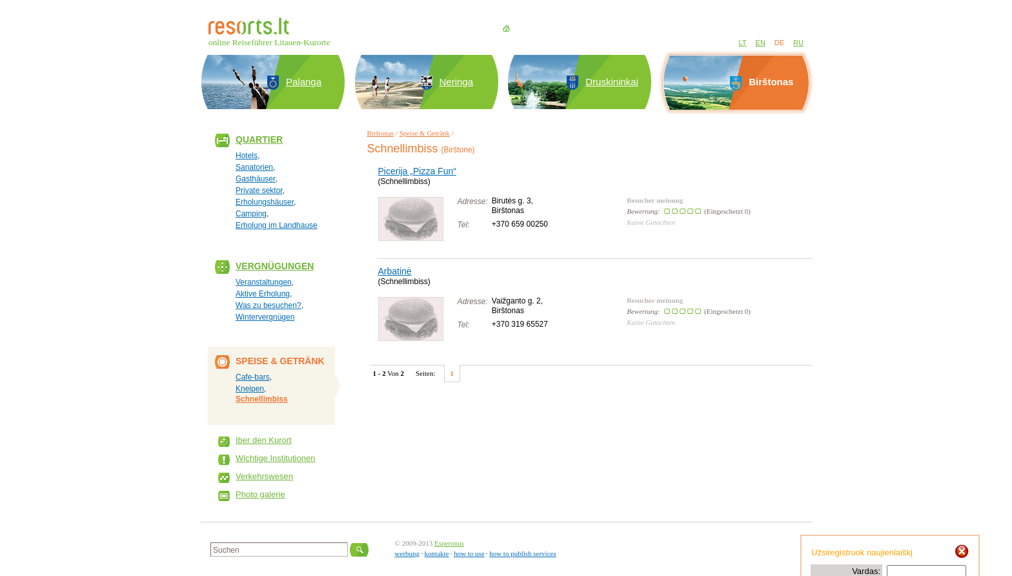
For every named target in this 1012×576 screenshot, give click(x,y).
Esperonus (449, 543)
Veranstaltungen (264, 282)
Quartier (259, 139)
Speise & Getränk (425, 133)
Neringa (457, 81)
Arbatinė (395, 271)
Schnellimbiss (262, 399)
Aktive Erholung (263, 293)
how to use (469, 553)
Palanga (303, 81)
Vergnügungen (275, 266)
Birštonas (380, 133)
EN (760, 42)
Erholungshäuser (265, 202)
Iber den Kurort (264, 440)
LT (743, 42)
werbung (407, 553)
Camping (251, 213)
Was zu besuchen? (268, 305)
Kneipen (250, 388)
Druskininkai (611, 81)
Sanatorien (254, 167)
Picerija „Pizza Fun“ (417, 171)
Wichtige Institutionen (276, 458)
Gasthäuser (255, 178)
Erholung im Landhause (277, 225)
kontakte (437, 553)
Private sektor (259, 190)
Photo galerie (260, 494)
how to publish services (522, 553)
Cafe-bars (253, 377)
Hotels (247, 155)
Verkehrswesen (264, 476)
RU (798, 42)
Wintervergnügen (265, 317)
